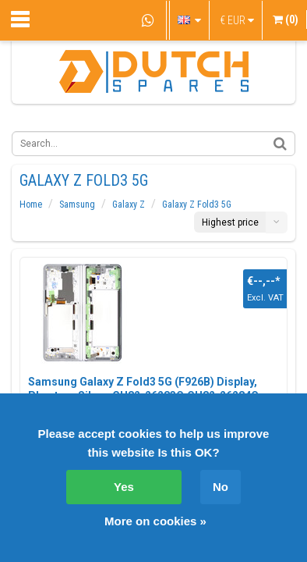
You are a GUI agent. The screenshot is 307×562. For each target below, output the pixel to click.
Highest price (230, 222)
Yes (124, 486)
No (220, 486)
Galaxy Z (128, 204)
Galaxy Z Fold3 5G (196, 204)
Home (30, 204)
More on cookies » (155, 521)
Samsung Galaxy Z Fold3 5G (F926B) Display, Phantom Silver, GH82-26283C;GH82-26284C (143, 388)
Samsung (77, 204)
